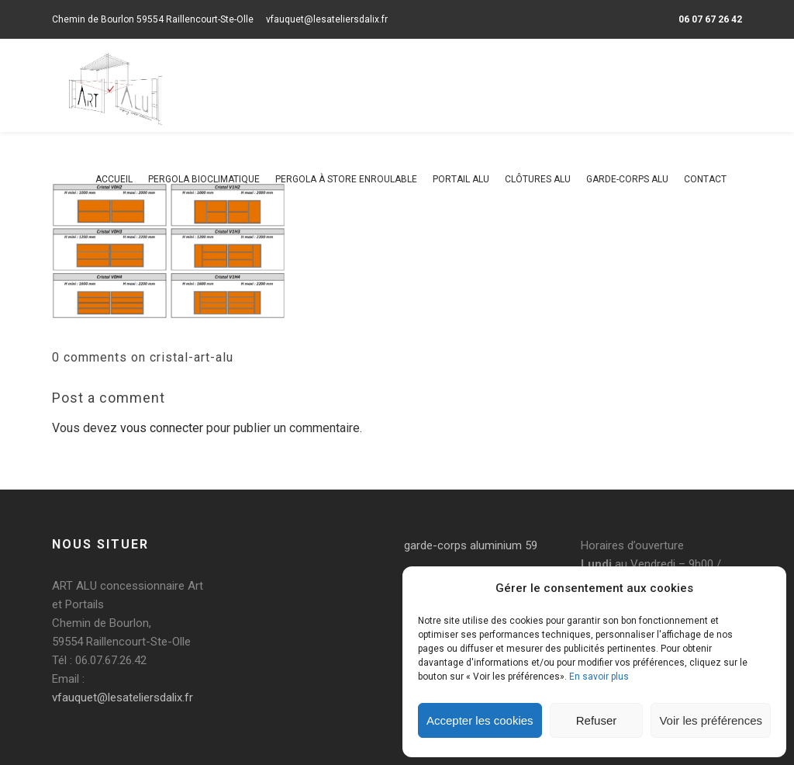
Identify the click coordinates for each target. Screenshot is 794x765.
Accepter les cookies (479, 720)
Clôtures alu (538, 179)
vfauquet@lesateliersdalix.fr (327, 19)
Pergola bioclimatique (204, 179)
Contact (705, 179)
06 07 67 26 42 (710, 19)
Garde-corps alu (627, 179)
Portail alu (461, 179)
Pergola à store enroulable (346, 179)
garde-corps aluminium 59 (470, 545)
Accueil (114, 179)
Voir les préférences (710, 720)
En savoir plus (599, 676)
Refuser (596, 720)
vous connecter (161, 428)
